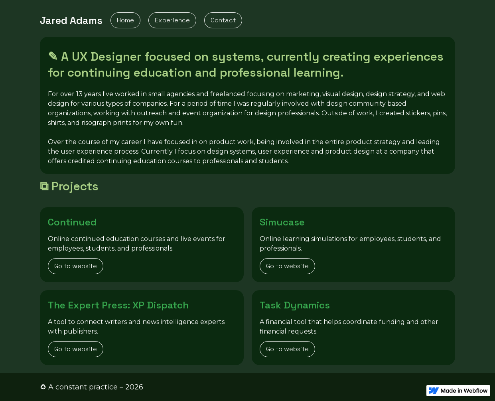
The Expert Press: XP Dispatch (118, 305)
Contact (223, 20)
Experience (172, 20)
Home (125, 20)
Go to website (75, 266)
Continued (72, 222)
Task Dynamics (294, 305)
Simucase (282, 222)
